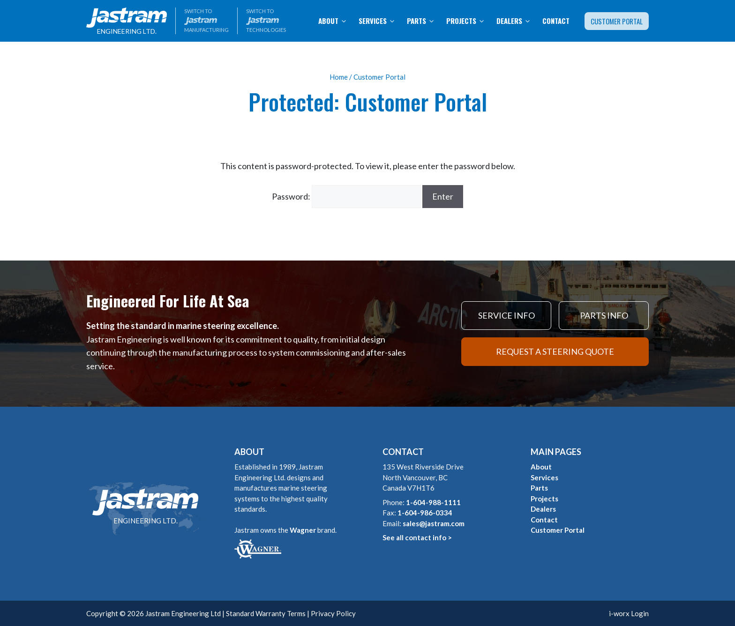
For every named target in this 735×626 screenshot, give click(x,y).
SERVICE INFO (506, 315)
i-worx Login (629, 613)
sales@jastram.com (434, 523)
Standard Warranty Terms (266, 613)
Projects (468, 21)
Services (380, 21)
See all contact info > (417, 537)
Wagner (303, 530)
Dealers (516, 21)
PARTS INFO (604, 315)
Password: (346, 196)
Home (339, 77)
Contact (556, 20)
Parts (424, 21)
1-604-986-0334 (425, 512)
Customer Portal (617, 21)
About (335, 21)
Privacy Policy (333, 613)
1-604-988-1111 (433, 502)
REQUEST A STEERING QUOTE (555, 351)
